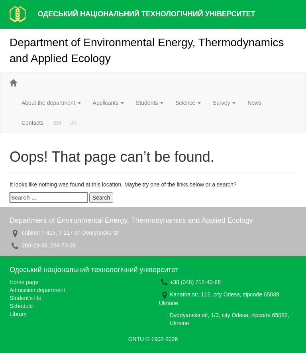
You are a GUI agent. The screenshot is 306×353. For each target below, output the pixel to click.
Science (188, 103)
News (254, 103)
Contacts (32, 123)
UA (73, 123)
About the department (51, 103)
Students (149, 103)
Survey (224, 103)
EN (57, 123)
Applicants (108, 103)
